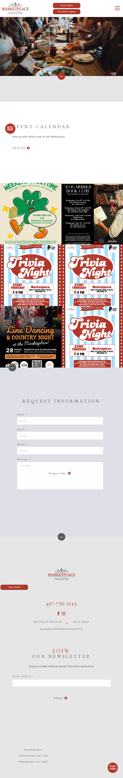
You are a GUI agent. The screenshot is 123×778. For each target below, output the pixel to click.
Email (22, 429)
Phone (22, 444)
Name (22, 414)
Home (58, 66)
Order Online (112, 767)
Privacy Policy (47, 621)
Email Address (23, 675)
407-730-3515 (61, 603)
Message (24, 459)
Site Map (81, 621)
